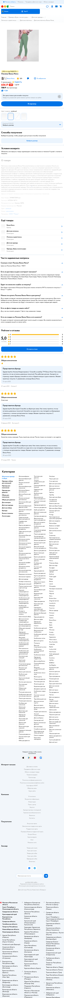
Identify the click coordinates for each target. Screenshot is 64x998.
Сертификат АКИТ (32, 785)
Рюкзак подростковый (53, 700)
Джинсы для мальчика (22, 723)
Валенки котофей (54, 526)
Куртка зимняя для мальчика (24, 678)
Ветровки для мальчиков (23, 668)
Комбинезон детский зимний (40, 635)
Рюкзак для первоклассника (54, 706)
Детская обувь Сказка (55, 506)
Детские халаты (54, 681)
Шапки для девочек (55, 712)
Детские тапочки (54, 486)
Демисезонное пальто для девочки (39, 498)
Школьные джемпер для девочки (25, 554)
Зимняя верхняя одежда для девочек (40, 537)
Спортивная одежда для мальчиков (25, 664)
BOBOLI (51, 663)
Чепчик (51, 695)
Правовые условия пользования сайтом (32, 884)
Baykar (51, 647)
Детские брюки (38, 718)
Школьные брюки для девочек (24, 528)
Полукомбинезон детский (39, 664)
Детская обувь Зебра (55, 508)
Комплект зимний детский (39, 695)
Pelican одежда (53, 610)
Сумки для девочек (54, 740)
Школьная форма (24, 476)
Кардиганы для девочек (38, 490)
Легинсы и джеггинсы (8, 20)
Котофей (51, 568)
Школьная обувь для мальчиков (25, 536)
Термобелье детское (40, 699)
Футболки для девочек (38, 494)
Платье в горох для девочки (39, 586)
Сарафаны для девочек (23, 522)
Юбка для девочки (24, 740)
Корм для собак (32, 856)
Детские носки (53, 674)
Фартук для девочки (25, 525)
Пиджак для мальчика (40, 711)
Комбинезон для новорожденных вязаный (24, 644)
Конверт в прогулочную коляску (23, 612)
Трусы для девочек (54, 676)
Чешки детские (53, 479)
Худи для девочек (39, 571)
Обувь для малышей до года (25, 629)
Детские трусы (53, 690)
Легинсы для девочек (40, 507)
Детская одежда (37, 17)
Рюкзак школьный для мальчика (24, 498)
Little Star (52, 644)
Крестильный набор (25, 616)
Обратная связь (32, 788)
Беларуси (43, 890)
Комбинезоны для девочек (39, 527)
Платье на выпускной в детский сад (25, 587)
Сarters (51, 618)
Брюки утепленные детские (40, 723)
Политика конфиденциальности (32, 780)
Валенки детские (54, 503)
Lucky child (52, 649)
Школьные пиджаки (25, 576)
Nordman (52, 476)
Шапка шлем (53, 710)
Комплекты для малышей (23, 657)
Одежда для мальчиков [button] (6, 487)
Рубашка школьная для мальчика (24, 514)
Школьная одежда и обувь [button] (8, 477)
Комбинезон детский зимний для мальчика (25, 695)
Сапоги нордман (39, 735)
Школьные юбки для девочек (25, 502)
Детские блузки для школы (25, 495)
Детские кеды (53, 565)
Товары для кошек (32, 848)
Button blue (52, 598)
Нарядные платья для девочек (25, 731)
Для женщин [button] (6, 502)
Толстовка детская (39, 681)
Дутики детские (54, 542)
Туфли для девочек (39, 601)
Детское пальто (38, 705)
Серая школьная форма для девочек (24, 518)
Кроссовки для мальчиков (38, 598)
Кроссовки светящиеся (37, 738)
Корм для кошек (32, 850)
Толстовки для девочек (38, 477)
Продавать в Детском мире (32, 769)
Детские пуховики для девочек (39, 523)
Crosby (51, 632)
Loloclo (51, 615)
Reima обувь (53, 523)
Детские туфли (38, 619)
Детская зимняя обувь (53, 544)
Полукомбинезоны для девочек (40, 578)
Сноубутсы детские (40, 729)
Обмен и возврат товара (32, 772)
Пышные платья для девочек (40, 501)
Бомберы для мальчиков (23, 704)
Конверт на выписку (25, 581)
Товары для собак (32, 853)
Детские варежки (54, 697)
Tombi (51, 533)
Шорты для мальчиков (22, 707)
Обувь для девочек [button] (8, 500)
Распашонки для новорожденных (24, 594)
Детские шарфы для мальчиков (55, 722)
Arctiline (51, 658)
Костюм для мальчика (25, 682)
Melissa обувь (53, 548)
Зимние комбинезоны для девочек (39, 481)
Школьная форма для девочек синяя (25, 506)
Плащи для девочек (39, 679)
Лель (50, 622)
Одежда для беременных (38, 622)
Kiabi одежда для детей (54, 654)
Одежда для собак (32, 859)
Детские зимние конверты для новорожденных (24, 620)
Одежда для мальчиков (22, 715)
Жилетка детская (39, 684)
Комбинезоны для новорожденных (24, 598)
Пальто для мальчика (25, 698)
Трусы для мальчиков (55, 683)
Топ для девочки (54, 692)
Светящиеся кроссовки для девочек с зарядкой (40, 609)
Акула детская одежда (53, 571)
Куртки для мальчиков (22, 660)
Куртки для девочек (40, 576)
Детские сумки (53, 717)
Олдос (51, 579)
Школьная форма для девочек (25, 479)
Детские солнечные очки (55, 730)
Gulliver (51, 574)
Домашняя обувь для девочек (40, 613)
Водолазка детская (39, 686)
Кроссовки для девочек (38, 604)
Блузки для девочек (40, 573)
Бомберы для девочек (38, 563)
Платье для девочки (24, 734)
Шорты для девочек (40, 540)
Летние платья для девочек (39, 560)
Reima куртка (38, 677)
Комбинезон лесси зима (39, 673)
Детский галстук (54, 719)
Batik (50, 625)
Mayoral (51, 593)
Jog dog (51, 495)
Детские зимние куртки (39, 702)
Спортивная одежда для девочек (40, 530)
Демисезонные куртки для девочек (40, 519)
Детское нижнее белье (54, 686)
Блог (32, 840)
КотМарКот (52, 665)
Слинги (36, 625)
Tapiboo (51, 492)
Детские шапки (53, 703)
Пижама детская (54, 679)
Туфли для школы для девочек (25, 532)
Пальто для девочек (40, 534)
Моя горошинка (23, 648)
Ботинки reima (53, 528)
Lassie (51, 584)
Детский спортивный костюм (40, 646)
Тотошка (51, 613)
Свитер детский (38, 720)
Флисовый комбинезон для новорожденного (24, 639)
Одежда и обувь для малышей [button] (7, 482)
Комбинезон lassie (39, 655)
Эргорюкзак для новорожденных (24, 602)
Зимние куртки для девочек (39, 543)
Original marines (54, 601)
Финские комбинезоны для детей (39, 669)
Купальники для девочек (54, 668)
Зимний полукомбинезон (39, 714)
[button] (24, 11)
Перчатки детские (54, 714)
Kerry (50, 596)
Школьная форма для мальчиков (25, 487)
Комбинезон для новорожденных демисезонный (24, 652)
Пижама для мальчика (25, 701)
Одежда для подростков (37, 658)
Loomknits (52, 603)
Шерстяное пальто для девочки (39, 582)
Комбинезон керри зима (40, 692)
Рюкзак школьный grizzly (24, 483)
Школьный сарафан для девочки (24, 563)
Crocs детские (53, 481)
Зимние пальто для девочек (24, 737)
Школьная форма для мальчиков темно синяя (25, 558)
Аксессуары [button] (6, 516)
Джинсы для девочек (40, 550)
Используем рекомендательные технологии (32, 886)
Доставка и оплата (32, 766)
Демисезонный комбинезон (38, 631)
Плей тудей (52, 576)
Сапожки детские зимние (54, 511)
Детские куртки (38, 641)
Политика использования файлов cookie (32, 783)
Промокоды (32, 777)
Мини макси (53, 639)
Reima (51, 581)
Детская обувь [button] (7, 508)
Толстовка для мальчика (23, 685)
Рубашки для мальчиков (22, 689)
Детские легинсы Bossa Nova (44, 20)
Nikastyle (52, 605)
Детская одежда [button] (7, 505)
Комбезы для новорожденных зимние (24, 607)
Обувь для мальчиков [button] (5, 496)
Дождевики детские (40, 689)
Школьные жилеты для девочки (24, 567)
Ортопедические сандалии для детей (55, 538)
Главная (3, 17)
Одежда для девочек (40, 505)
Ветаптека (32, 861)
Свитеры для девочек (40, 516)
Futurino (51, 608)
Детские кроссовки (55, 483)
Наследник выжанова (55, 589)
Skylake (21, 551)
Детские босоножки (55, 530)
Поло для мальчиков (25, 692)
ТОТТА (51, 660)
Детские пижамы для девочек (40, 513)
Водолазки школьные (25, 574)
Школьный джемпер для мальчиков (25, 571)
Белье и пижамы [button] (7, 513)
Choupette (52, 586)
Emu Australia (53, 642)
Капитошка (52, 651)
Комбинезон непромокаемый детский (39, 651)
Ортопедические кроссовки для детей (55, 517)
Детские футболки (39, 661)
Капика (51, 591)
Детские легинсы (26, 20)
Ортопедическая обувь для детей (39, 732)
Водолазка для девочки (38, 594)
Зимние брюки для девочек (39, 590)
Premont (51, 635)
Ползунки (37, 643)
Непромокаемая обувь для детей (54, 557)
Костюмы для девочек (38, 567)
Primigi (51, 514)
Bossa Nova (52, 620)
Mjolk (51, 627)
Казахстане (35, 890)
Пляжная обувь (53, 563)
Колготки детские (54, 671)
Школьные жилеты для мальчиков (24, 540)
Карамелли (52, 637)
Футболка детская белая (39, 708)
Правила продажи (32, 775)
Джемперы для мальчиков (23, 711)
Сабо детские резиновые (53, 553)
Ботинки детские (54, 550)
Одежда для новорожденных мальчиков (24, 633)
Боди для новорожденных (24, 591)
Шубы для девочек (39, 510)
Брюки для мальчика (25, 672)
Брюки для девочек (40, 557)
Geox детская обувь (55, 497)
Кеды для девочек (39, 617)
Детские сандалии (54, 521)
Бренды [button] (4, 511)
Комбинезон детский (40, 628)
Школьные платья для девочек (25, 510)
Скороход (52, 535)
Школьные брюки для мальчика (24, 491)
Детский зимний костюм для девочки (40, 547)
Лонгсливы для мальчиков (23, 719)
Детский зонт (53, 742)
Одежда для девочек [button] (6, 491)
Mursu (51, 560)
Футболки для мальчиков (23, 674)
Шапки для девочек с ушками (55, 736)
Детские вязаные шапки (54, 726)
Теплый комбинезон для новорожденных (25, 625)
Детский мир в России (25, 890)
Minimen (51, 630)
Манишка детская (54, 733)
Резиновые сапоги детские (54, 489)
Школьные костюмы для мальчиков (25, 543)
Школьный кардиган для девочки (25, 547)
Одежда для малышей (25, 584)
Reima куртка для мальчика (24, 727)
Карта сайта (32, 791)
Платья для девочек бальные (39, 486)
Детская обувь (38, 726)
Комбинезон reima (39, 638)
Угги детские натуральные (53, 500)
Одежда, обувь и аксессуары (18, 17)
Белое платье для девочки (39, 553)
